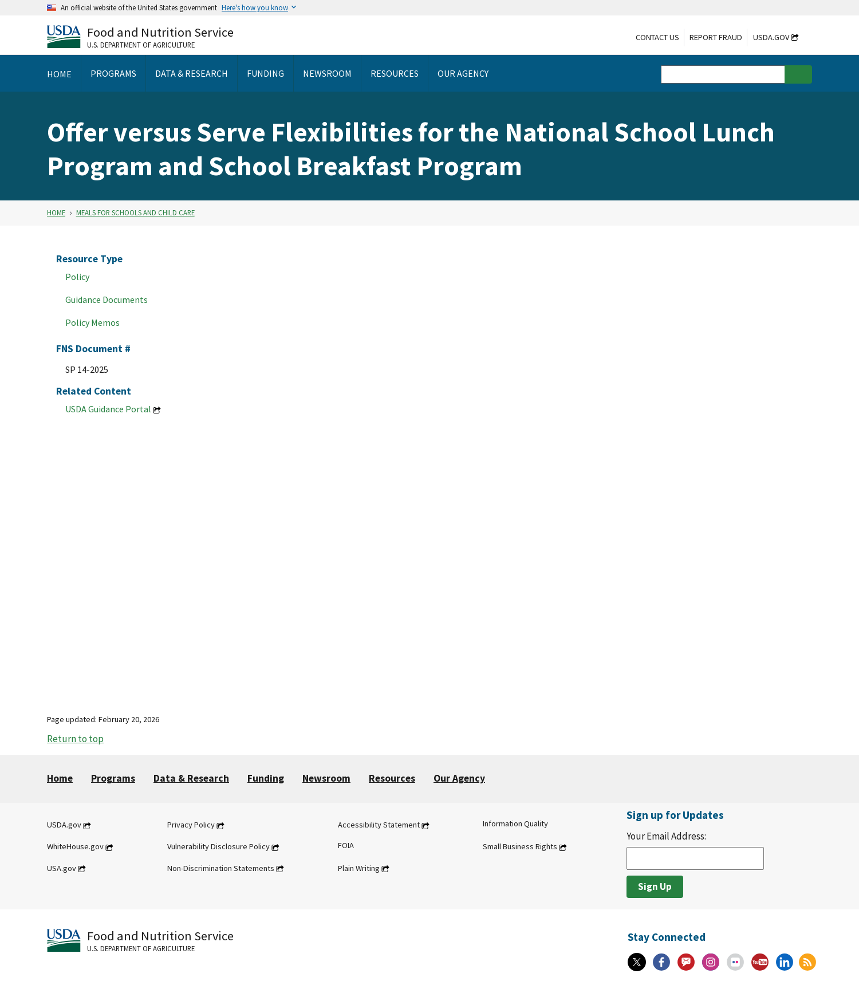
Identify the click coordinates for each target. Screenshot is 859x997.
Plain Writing (359, 868)
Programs (113, 778)
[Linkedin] (784, 962)
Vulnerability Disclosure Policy (218, 847)
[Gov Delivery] (686, 962)
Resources (392, 778)
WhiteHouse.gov (75, 847)
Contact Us (657, 37)
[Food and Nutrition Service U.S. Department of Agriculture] (140, 36)
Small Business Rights (520, 847)
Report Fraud (715, 37)
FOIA (346, 846)
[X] (637, 962)
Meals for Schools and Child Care (135, 212)
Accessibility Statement (379, 825)
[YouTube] (760, 962)
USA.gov (61, 868)
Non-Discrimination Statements (220, 868)
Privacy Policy (191, 825)
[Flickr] (735, 962)
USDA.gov (771, 37)
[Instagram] (711, 962)
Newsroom (326, 778)
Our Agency (459, 778)
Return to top (75, 738)
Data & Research (191, 778)
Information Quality (515, 824)
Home (56, 212)
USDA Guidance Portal (108, 409)
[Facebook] (661, 962)
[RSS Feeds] (807, 962)
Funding (265, 778)
